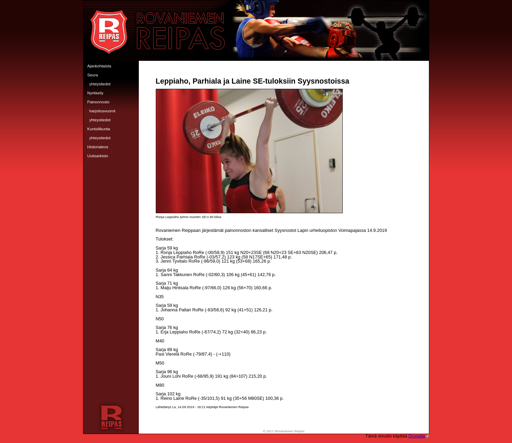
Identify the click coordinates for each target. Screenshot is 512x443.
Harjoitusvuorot (102, 111)
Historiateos (97, 147)
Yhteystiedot (99, 84)
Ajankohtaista (99, 66)
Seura (92, 75)
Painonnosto (98, 102)
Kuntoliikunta (98, 129)
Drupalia (418, 436)
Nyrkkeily (95, 93)
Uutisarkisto (97, 156)
